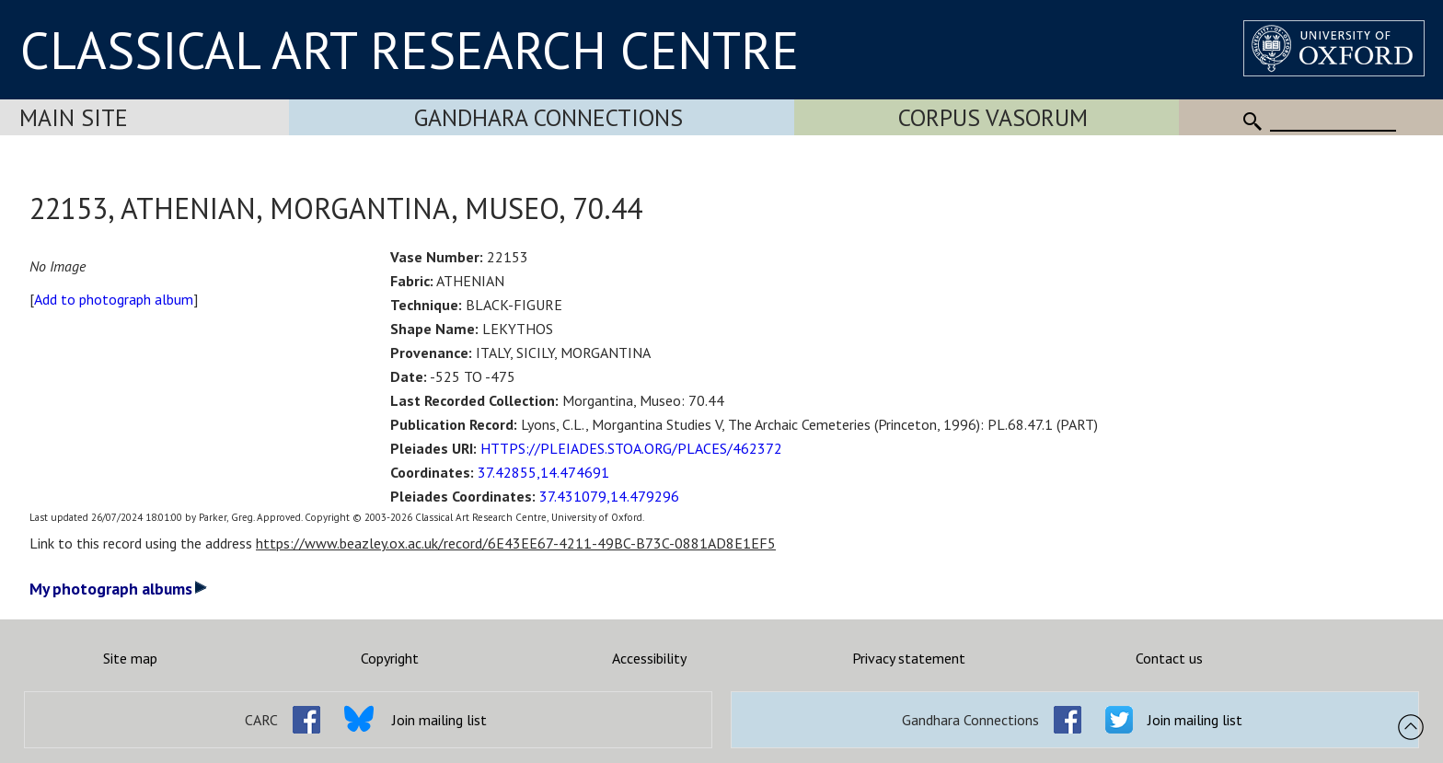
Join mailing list (439, 720)
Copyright (390, 658)
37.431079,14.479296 (609, 496)
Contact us (1169, 658)
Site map (130, 658)
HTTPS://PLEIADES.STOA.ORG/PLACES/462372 (631, 448)
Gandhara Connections (548, 117)
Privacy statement (908, 658)
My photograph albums (118, 588)
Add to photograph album (113, 299)
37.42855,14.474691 (543, 472)
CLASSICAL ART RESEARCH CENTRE (409, 50)
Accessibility (649, 658)
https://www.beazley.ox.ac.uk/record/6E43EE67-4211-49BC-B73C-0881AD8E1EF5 (516, 543)
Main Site (73, 117)
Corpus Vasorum (993, 117)
